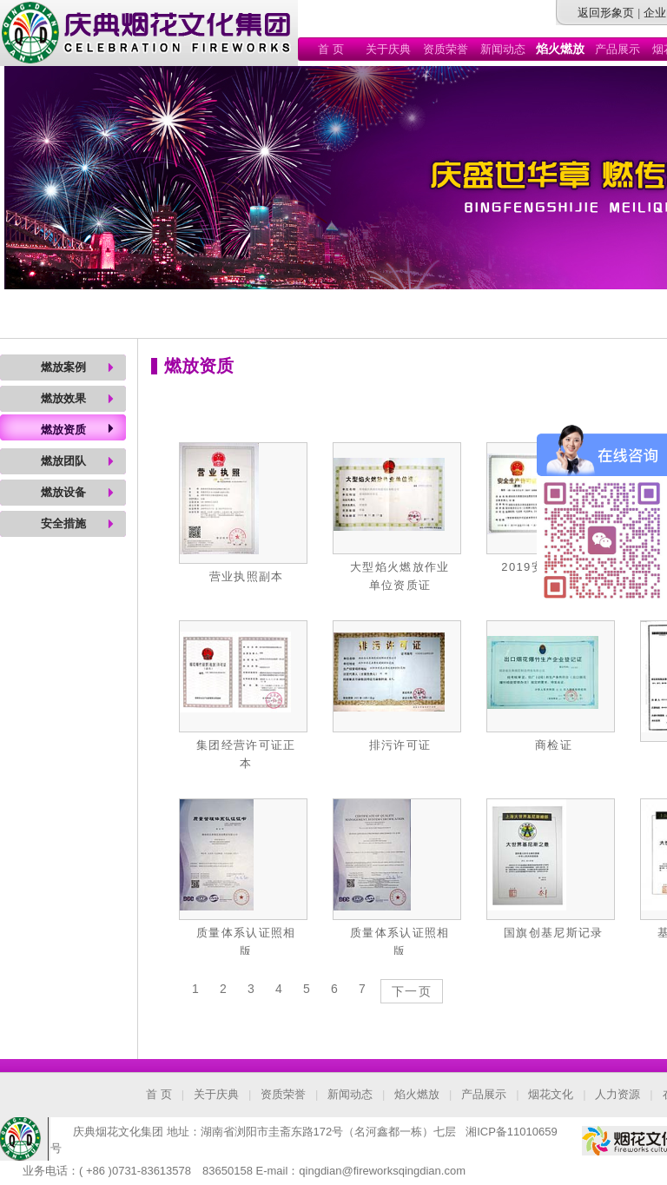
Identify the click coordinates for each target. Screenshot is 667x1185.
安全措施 (63, 523)
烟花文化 (550, 1094)
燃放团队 (63, 460)
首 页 (331, 49)
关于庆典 (388, 49)
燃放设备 (63, 492)
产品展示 (617, 49)
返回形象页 (606, 12)
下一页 (412, 991)
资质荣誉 (445, 49)
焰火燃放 (416, 1094)
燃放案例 (63, 367)
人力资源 (617, 1094)
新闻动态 (502, 49)
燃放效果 (63, 398)
